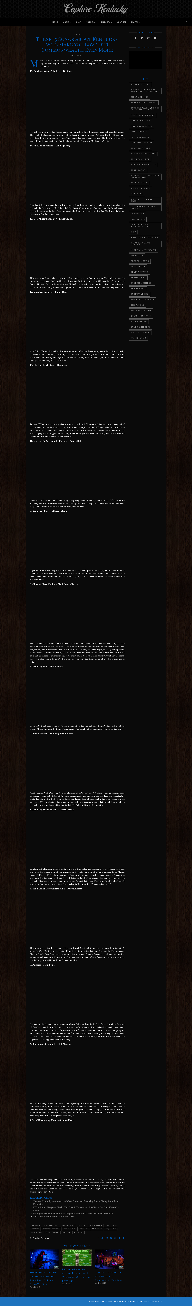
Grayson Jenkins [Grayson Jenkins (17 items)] (141, 143)
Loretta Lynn (83, 1229)
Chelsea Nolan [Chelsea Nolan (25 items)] (140, 121)
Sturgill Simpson (52, 1232)
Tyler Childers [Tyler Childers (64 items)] (140, 327)
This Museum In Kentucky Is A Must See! (54, 1216)
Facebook (91, 22)
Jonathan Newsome (41, 1238)
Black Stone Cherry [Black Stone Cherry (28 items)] (144, 102)
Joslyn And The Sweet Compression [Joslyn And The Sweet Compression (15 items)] (145, 176)
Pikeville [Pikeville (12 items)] (137, 256)
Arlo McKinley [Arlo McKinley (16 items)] (140, 84)
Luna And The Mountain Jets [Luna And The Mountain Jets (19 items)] (140, 225)
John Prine (35, 1229)
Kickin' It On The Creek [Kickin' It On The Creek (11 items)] (142, 200)
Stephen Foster (36, 1232)
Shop (78, 22)
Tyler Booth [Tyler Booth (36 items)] (139, 321)
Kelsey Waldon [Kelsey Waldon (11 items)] (140, 188)
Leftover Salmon (69, 1229)
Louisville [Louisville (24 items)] (138, 219)
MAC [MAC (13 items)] (133, 232)
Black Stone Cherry (51, 1225)
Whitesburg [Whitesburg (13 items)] (138, 338)
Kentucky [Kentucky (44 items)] (137, 194)
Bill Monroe (36, 1225)
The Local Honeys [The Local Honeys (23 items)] (142, 299)
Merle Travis (97, 1229)
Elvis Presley (81, 1225)
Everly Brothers (96, 1225)
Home (55, 22)
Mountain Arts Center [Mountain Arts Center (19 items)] (140, 244)
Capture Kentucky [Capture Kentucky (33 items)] (143, 115)
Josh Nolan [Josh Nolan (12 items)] (138, 170)
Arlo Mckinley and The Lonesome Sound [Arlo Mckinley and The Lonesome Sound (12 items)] (144, 90)
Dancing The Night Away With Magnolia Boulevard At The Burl (109, 1276)
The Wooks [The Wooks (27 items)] (138, 305)
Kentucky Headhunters (51, 1229)
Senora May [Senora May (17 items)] (138, 277)
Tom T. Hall (78, 1232)
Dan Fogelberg (67, 1225)
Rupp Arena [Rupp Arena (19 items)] (138, 266)
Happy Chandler (111, 1225)
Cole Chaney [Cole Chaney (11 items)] (139, 132)
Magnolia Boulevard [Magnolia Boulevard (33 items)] (144, 237)
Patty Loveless (110, 1229)
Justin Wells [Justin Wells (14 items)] (139, 183)
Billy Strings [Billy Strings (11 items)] (139, 97)
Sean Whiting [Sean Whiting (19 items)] (139, 272)
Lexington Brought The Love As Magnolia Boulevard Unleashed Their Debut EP (73, 1213)
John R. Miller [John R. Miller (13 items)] (140, 159)
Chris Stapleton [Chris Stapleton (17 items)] (141, 126)
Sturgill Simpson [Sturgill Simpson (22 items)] (142, 283)
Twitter (135, 22)
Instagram (106, 22)
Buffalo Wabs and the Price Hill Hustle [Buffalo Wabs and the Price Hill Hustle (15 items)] (145, 109)
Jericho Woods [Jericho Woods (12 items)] (140, 148)
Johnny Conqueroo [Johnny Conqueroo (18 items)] (143, 154)
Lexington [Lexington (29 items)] (137, 214)
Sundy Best (66, 1232)
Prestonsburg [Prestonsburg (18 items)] (140, 261)
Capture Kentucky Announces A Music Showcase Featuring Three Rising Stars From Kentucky (76, 1203)
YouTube (121, 22)
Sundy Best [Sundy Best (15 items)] (138, 288)
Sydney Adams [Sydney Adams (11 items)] (140, 294)
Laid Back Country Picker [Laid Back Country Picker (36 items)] (143, 207)
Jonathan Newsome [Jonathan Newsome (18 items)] (143, 165)
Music (66, 22)
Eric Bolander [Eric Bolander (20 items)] (140, 137)
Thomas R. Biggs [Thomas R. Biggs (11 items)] (141, 310)
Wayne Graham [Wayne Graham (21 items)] (140, 332)
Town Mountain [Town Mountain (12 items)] (141, 316)
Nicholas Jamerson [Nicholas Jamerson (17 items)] (143, 250)
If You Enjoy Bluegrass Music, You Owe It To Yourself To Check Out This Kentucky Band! (76, 1209)
